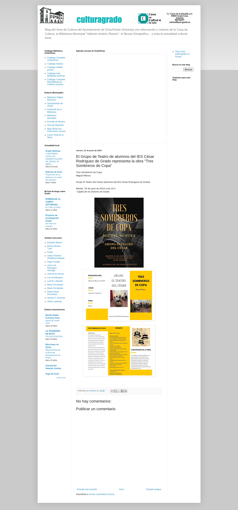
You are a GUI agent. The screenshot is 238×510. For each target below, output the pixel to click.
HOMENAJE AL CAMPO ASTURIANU (53, 202)
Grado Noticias (53, 151)
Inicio (121, 489)
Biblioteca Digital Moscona (55, 98)
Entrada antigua (153, 489)
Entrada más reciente (87, 489)
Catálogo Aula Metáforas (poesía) (56, 74)
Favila (50, 252)
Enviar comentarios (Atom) (101, 494)
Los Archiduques (55, 277)
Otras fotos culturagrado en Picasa (182, 54)
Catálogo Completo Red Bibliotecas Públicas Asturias (56, 82)
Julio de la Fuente (55, 274)
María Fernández (55, 284)
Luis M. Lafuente (55, 281)
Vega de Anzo (52, 374)
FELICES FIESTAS (54, 336)
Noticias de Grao (54, 172)
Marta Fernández (55, 288)
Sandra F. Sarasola (56, 298)
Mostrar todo (61, 378)
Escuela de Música (56, 121)
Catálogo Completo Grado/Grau (56, 58)
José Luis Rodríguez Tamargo (52, 268)
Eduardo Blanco (54, 242)
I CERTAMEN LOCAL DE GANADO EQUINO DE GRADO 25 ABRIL (54, 159)
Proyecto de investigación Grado (52, 218)
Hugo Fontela (53, 262)
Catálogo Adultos (55, 64)
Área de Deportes (55, 125)
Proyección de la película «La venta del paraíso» (54, 177)
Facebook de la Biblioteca (54, 110)
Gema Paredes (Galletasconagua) (55, 256)
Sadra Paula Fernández (53, 292)
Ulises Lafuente (54, 301)
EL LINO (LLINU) (53, 207)
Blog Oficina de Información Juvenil (56, 130)
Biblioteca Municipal (51, 116)
